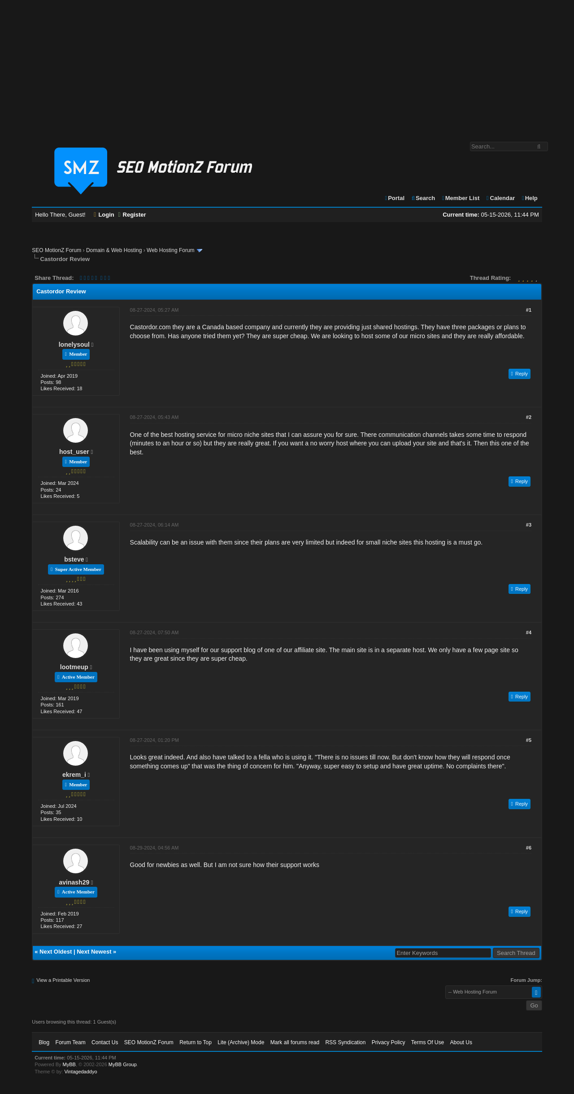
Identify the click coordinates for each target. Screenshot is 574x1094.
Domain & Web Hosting (114, 250)
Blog (44, 1042)
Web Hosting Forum (170, 250)
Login (104, 214)
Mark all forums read (294, 1042)
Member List (460, 198)
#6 (528, 847)
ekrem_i (74, 774)
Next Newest (94, 951)
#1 (528, 310)
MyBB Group (123, 1064)
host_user (74, 451)
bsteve (74, 559)
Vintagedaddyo (80, 1071)
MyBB (69, 1064)
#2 (528, 417)
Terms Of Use (427, 1042)
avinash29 (74, 882)
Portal (394, 198)
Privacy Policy (388, 1042)
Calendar (500, 198)
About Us (461, 1042)
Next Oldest (55, 951)
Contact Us (104, 1042)
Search (423, 198)
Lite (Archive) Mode (240, 1042)
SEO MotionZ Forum (56, 250)
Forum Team (71, 1042)
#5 (528, 740)
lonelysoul (74, 344)
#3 (528, 524)
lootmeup (74, 667)
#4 (528, 632)
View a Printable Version (63, 980)
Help (529, 198)
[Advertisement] (287, 66)
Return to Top (195, 1042)
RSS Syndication (345, 1042)
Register (132, 214)
